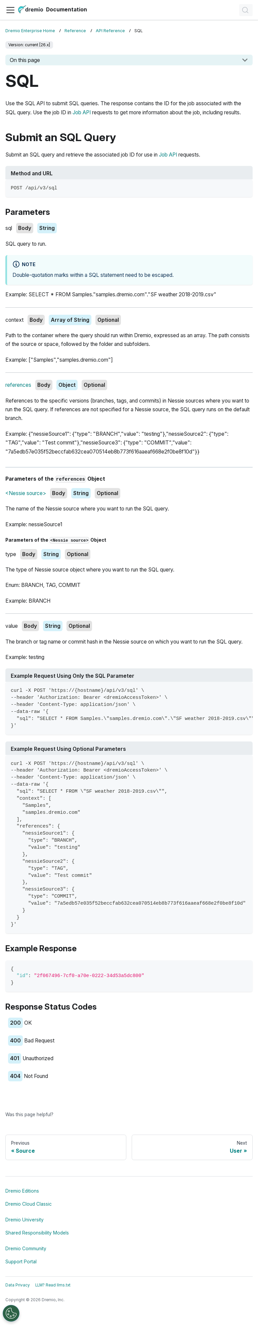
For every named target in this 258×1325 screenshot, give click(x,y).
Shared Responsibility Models (37, 1233)
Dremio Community (25, 1248)
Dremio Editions (22, 1191)
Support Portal (21, 1261)
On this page (25, 60)
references (18, 385)
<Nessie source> (25, 493)
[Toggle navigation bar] (10, 10)
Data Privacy (17, 1285)
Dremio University (24, 1219)
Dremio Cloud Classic (28, 1204)
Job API (82, 112)
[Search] (246, 10)
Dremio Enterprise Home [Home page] (30, 30)
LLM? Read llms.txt (53, 1285)
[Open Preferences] (11, 1313)
